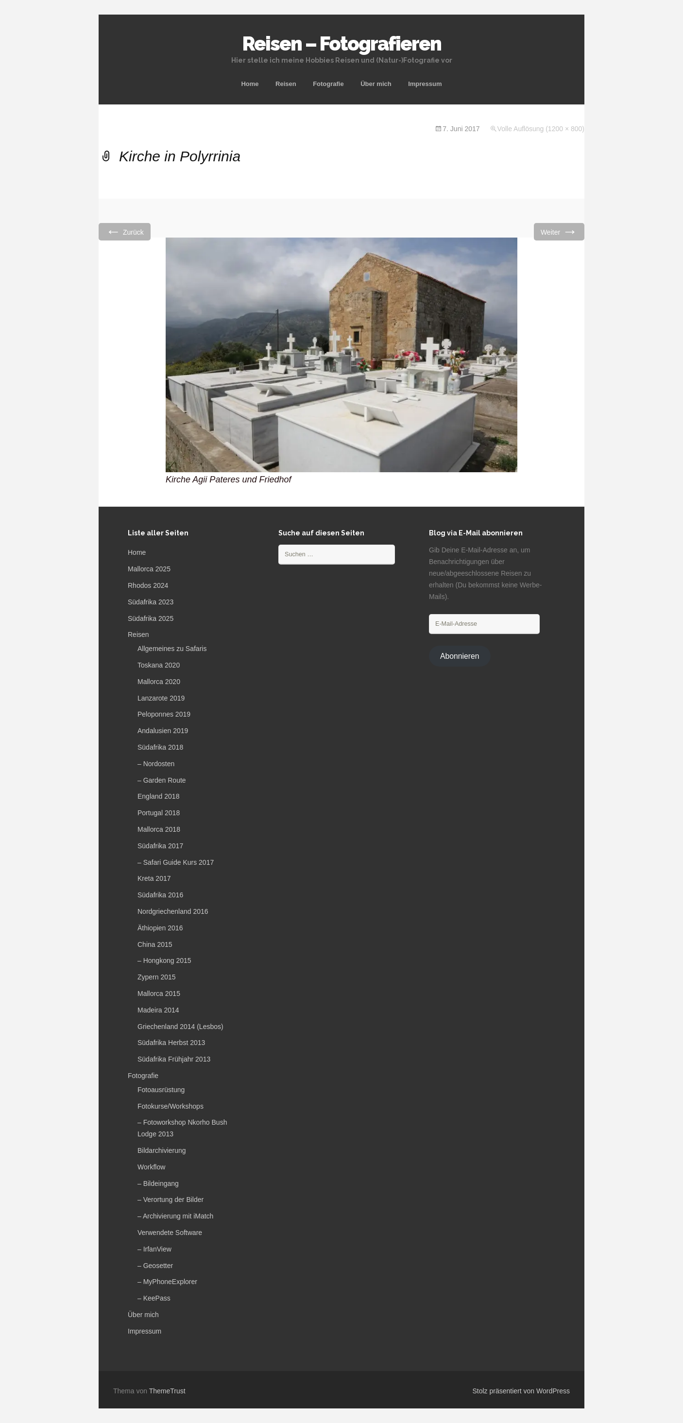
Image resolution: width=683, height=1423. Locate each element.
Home (249, 84)
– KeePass (154, 1298)
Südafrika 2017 (160, 846)
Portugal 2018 (158, 813)
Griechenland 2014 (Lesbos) (180, 1026)
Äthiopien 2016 (160, 928)
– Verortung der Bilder (170, 1199)
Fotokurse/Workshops (170, 1106)
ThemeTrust (167, 1391)
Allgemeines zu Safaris (171, 648)
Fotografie (328, 84)
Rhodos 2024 (148, 585)
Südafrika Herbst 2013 (171, 1042)
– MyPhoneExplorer (167, 1282)
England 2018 (158, 796)
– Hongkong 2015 (164, 960)
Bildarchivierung (161, 1150)
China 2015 (154, 944)
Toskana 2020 (158, 665)
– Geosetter (155, 1265)
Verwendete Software (169, 1232)
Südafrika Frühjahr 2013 (173, 1059)
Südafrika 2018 (160, 747)
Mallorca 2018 (158, 829)
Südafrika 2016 (160, 895)
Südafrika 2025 (150, 618)
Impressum (425, 84)
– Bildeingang (158, 1183)
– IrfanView (154, 1249)
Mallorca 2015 (158, 993)
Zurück (124, 231)
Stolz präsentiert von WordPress (521, 1391)
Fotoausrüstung (161, 1090)
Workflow (151, 1167)
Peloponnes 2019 (163, 714)
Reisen (285, 84)
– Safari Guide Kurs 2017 (175, 862)
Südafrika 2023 (150, 602)
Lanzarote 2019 (161, 698)
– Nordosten (155, 764)
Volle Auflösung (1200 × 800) (540, 129)
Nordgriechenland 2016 (172, 911)
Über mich (376, 84)
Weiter (559, 231)
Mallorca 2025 (149, 569)
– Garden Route (161, 780)
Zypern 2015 (156, 977)
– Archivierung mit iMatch (175, 1216)
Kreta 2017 (154, 878)
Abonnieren (459, 656)
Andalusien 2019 (162, 731)
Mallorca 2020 (158, 682)
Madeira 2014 (158, 1010)
